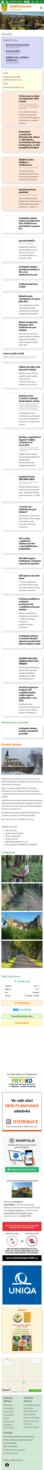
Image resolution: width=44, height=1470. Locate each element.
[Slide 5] (14, 27)
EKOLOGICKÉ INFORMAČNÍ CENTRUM (22, 1180)
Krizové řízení (22, 1023)
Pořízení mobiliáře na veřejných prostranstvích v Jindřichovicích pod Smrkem (29, 604)
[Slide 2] (10, 27)
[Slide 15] (29, 27)
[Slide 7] (17, 27)
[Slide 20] (36, 27)
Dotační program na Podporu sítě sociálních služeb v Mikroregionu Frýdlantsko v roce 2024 (28, 694)
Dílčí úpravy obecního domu (29, 577)
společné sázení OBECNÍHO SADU (27, 478)
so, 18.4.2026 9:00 (17, 60)
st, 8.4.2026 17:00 (13, 52)
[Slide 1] (8, 27)
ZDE (32, 819)
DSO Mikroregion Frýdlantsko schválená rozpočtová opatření (30, 561)
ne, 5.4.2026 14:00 (17, 46)
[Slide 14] (27, 27)
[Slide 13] (26, 27)
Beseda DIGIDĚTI (27, 240)
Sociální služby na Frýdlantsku (22, 1080)
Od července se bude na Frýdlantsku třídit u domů (29, 99)
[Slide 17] (32, 27)
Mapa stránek (8, 1421)
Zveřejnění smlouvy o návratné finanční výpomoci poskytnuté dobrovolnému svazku (29, 639)
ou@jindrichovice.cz (17, 1450)
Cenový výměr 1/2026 (13, 353)
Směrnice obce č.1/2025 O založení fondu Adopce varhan (29, 398)
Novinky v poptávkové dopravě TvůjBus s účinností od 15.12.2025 (30, 441)
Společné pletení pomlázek (27, 191)
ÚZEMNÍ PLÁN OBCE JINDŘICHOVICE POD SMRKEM (28, 661)
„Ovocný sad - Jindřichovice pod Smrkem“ (27, 509)
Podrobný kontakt (10, 1453)
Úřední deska (8, 1408)
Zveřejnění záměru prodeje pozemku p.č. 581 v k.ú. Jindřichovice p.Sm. (29, 270)
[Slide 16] (30, 27)
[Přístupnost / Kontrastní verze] (28, 1)
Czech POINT (8, 1411)
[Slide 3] (11, 27)
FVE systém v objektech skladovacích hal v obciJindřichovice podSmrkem (28, 544)
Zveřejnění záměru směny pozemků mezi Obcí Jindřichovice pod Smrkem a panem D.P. (29, 223)
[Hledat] (41, 1)
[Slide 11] (23, 27)
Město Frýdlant (29, 1414)
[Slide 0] (7, 27)
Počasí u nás (22, 988)
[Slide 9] (20, 27)
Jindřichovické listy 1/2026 (28, 285)
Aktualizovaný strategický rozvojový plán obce (29, 299)
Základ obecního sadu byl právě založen (29, 368)
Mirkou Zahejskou (16, 1210)
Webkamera (22, 1003)
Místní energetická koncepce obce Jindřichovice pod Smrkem (28, 326)
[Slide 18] (33, 27)
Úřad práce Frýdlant (31, 1427)
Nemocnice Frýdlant (31, 1417)
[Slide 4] (13, 27)
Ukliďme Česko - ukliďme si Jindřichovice (27, 162)
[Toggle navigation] (41, 8)
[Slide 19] (35, 27)
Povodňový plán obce (22, 1016)
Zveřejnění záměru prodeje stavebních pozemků (28, 731)
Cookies (6, 1418)
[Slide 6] (16, 27)
